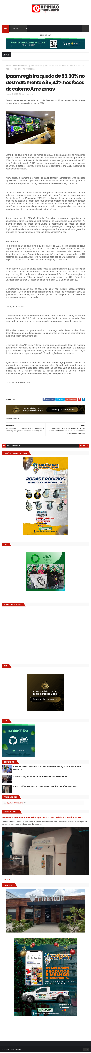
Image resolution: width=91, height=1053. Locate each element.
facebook (84, 446)
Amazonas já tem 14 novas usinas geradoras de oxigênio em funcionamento (45, 787)
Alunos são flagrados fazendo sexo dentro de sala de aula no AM (40, 777)
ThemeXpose (16, 1050)
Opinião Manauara (15, 803)
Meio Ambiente (20, 65)
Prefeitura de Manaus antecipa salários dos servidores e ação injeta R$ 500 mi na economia (47, 768)
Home (8, 65)
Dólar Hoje (6, 880)
